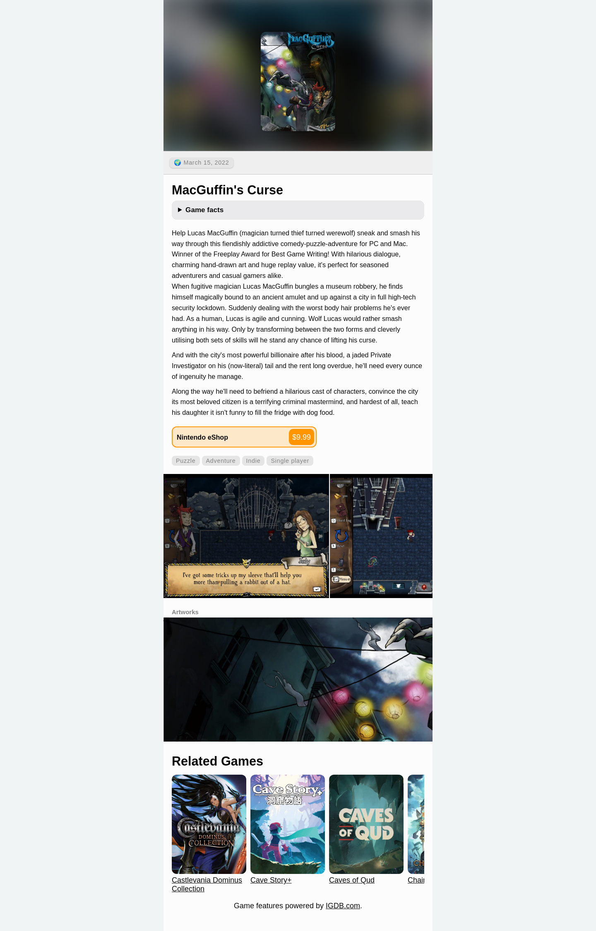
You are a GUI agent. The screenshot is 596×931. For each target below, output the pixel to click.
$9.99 (301, 437)
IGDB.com (343, 906)
